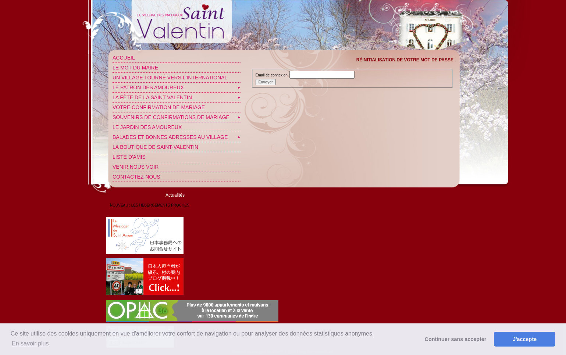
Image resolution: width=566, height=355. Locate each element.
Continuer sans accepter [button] (456, 339)
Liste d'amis (129, 157)
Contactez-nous (136, 177)
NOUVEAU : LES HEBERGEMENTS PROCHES (149, 205)
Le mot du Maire (135, 68)
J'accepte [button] (525, 339)
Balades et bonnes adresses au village (170, 137)
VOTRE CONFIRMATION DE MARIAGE (159, 107)
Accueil (124, 58)
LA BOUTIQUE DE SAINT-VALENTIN (155, 147)
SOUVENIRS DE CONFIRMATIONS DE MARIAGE (171, 117)
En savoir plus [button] (30, 343)
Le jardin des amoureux (147, 127)
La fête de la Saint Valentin (152, 97)
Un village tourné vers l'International (170, 77)
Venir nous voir (136, 167)
